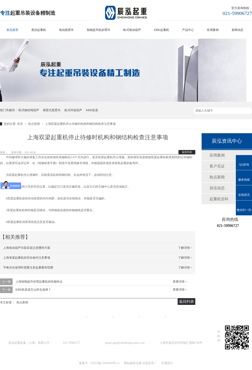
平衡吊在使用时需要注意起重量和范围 (28, 267)
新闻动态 (237, 30)
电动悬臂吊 (66, 30)
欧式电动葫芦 (132, 30)
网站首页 (73, 316)
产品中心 (188, 30)
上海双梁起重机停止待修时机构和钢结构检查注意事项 (80, 123)
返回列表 (187, 152)
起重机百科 (219, 199)
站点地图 (152, 316)
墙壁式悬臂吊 (51, 110)
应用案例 (213, 30)
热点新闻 (34, 123)
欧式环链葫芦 (73, 110)
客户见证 (217, 166)
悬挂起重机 (38, 30)
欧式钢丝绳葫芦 (28, 110)
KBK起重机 (161, 30)
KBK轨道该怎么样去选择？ (33, 289)
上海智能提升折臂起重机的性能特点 (39, 281)
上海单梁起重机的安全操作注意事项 (26, 257)
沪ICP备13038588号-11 (105, 363)
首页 (20, 123)
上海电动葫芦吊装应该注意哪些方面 (26, 247)
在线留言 (179, 316)
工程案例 (126, 316)
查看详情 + (180, 281)
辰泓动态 (217, 188)
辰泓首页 (12, 30)
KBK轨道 (92, 110)
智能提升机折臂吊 (98, 30)
